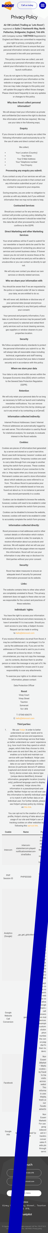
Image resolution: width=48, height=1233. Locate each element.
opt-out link (33, 825)
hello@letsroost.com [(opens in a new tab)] (25, 718)
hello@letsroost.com (25, 633)
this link (27, 807)
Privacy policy (37, 1229)
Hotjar (22, 730)
